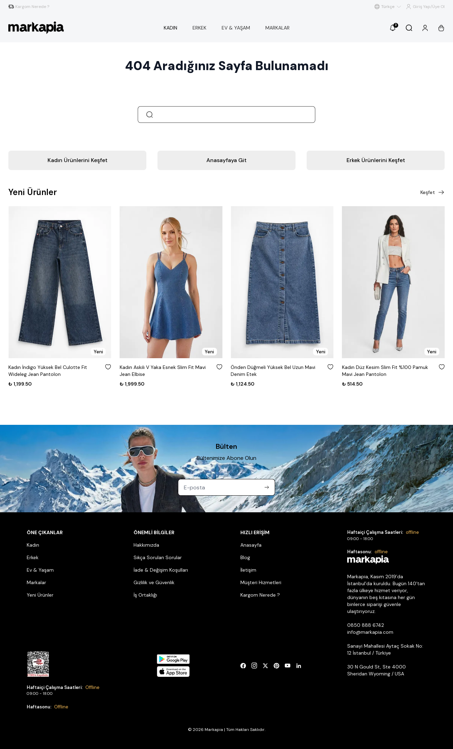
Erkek (33, 557)
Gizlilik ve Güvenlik (154, 582)
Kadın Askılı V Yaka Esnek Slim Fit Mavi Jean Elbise (163, 370)
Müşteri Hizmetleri (260, 582)
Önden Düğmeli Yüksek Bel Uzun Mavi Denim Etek (273, 370)
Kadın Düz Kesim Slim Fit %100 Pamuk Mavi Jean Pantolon (385, 370)
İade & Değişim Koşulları (161, 570)
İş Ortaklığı (145, 595)
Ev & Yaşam (40, 570)
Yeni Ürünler (40, 595)
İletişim (248, 570)
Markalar (36, 582)
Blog (245, 557)
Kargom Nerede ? (260, 595)
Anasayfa (251, 545)
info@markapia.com (370, 632)
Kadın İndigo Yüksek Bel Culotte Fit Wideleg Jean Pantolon (47, 370)
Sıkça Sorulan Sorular (158, 557)
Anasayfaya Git (226, 160)
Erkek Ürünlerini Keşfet (376, 160)
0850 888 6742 (365, 625)
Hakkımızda (146, 545)
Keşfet (432, 192)
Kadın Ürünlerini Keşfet (78, 160)
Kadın (33, 545)
